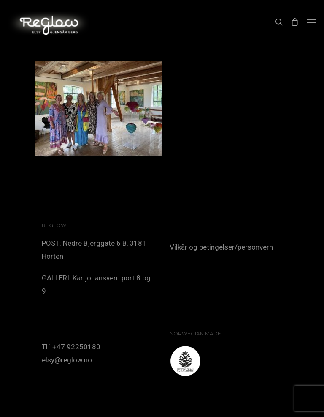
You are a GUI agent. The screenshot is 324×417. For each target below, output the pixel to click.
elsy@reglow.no (67, 360)
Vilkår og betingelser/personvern (221, 247)
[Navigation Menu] (311, 22)
